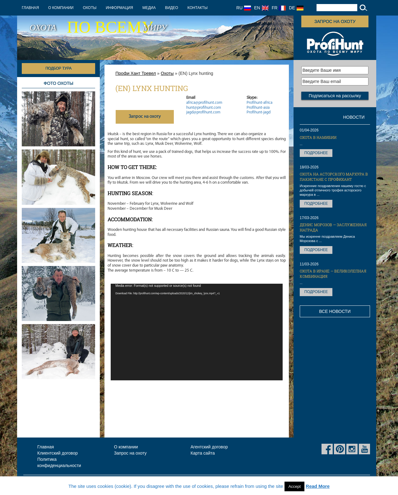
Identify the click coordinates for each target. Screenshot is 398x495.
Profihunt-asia (258, 108)
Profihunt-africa (259, 103)
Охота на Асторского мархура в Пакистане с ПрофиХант (334, 177)
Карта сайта (203, 453)
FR (279, 7)
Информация (119, 8)
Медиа (149, 8)
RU (243, 7)
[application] (197, 332)
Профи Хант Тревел (135, 73)
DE (296, 7)
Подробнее (316, 153)
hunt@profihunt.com (203, 108)
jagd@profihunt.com (203, 112)
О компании (60, 8)
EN (261, 7)
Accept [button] (294, 486)
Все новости (334, 311)
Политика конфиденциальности (59, 462)
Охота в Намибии (318, 137)
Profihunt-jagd (259, 112)
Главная (30, 8)
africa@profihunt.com (204, 103)
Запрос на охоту (334, 21)
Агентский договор (209, 446)
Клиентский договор (57, 453)
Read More (318, 486)
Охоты (89, 8)
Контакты (197, 8)
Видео (171, 8)
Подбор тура (58, 68)
